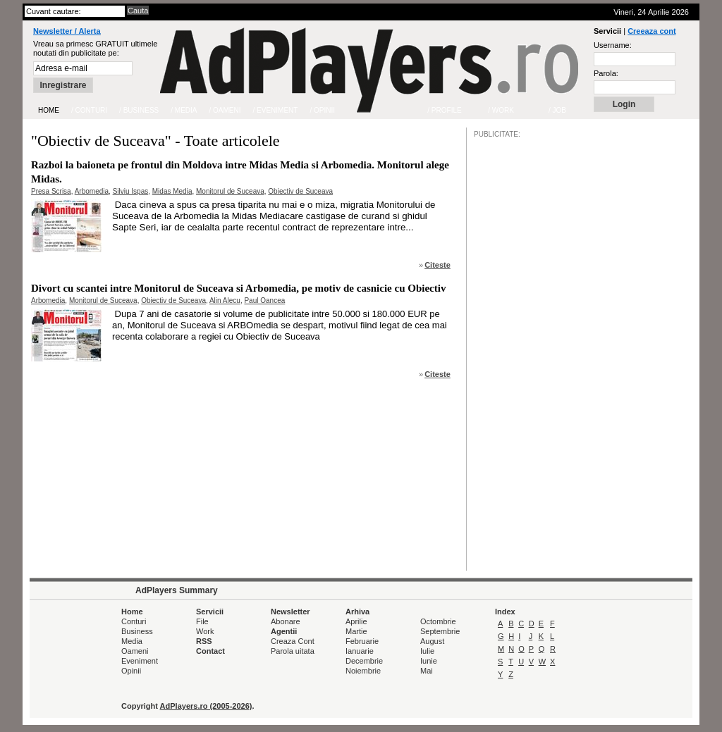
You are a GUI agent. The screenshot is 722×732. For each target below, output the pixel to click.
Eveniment (139, 661)
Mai (426, 670)
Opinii (131, 670)
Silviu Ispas (131, 191)
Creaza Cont (292, 641)
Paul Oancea (264, 300)
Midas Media (172, 191)
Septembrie (440, 631)
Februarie (362, 641)
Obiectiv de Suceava (300, 191)
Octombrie (438, 621)
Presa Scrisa (51, 191)
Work (205, 631)
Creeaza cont (651, 31)
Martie (356, 631)
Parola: (606, 73)
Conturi (133, 621)
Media (131, 641)
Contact (210, 651)
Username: (613, 45)
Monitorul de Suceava (230, 191)
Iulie (427, 651)
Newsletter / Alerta (67, 31)
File (202, 621)
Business (137, 631)
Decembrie (364, 661)
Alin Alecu (224, 300)
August (432, 641)
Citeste (437, 265)
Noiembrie (363, 670)
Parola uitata (292, 651)
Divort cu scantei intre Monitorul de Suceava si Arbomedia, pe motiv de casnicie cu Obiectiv (238, 288)
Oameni (135, 651)
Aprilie (356, 621)
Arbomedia (92, 191)
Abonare (285, 621)
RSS (204, 641)
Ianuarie (359, 651)
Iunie (428, 661)
